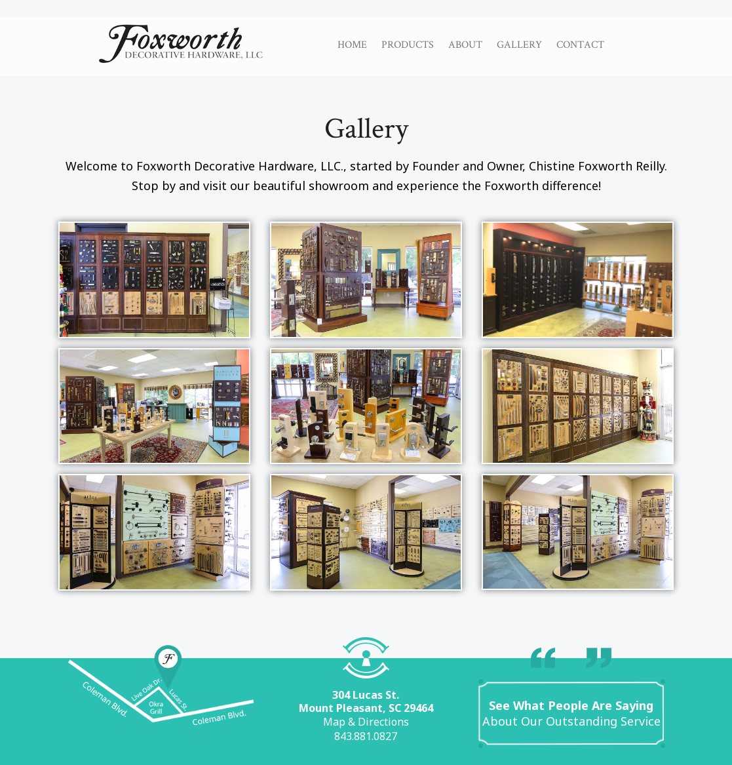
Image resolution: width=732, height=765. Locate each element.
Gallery (519, 44)
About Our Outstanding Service (571, 713)
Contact (580, 44)
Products (407, 44)
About (465, 44)
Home (352, 44)
